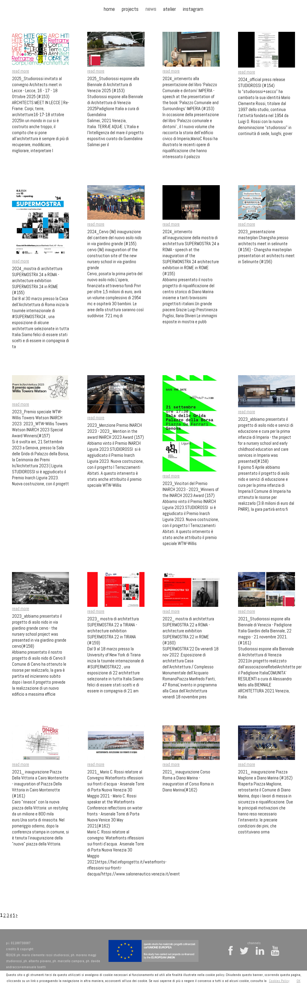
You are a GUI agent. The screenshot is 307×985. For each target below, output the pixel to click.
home (109, 8)
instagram (193, 8)
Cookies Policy (279, 981)
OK (298, 981)
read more (20, 71)
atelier (169, 8)
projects (130, 8)
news (150, 8)
